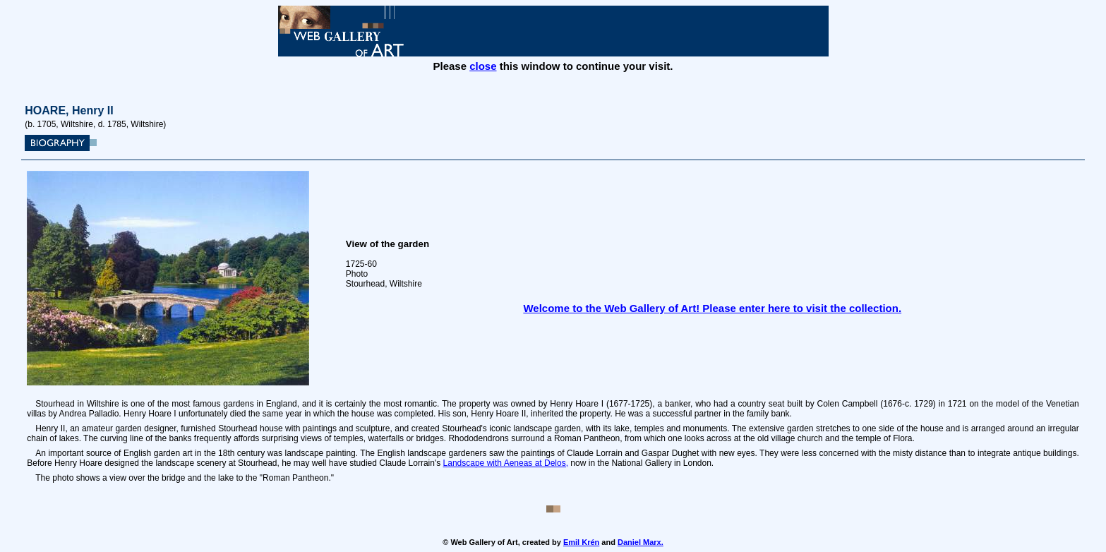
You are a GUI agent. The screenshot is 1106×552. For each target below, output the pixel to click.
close (482, 66)
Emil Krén (581, 542)
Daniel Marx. (640, 542)
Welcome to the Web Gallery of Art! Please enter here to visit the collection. (712, 308)
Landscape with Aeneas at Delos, (505, 463)
